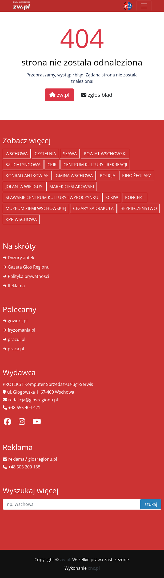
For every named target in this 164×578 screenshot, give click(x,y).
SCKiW (111, 197)
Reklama (16, 286)
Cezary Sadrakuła (93, 208)
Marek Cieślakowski (71, 186)
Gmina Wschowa (74, 176)
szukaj (151, 504)
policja (107, 176)
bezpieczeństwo (139, 208)
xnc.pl (94, 568)
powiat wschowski (105, 154)
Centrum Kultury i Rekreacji (95, 165)
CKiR (52, 165)
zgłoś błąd (96, 94)
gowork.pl (17, 321)
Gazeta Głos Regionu (29, 267)
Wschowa (17, 154)
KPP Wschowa (21, 219)
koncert (134, 197)
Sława (70, 154)
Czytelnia (45, 154)
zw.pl (59, 94)
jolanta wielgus (24, 186)
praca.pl (16, 349)
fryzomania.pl (21, 330)
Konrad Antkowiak (27, 176)
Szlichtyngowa (23, 165)
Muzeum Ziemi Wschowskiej (36, 208)
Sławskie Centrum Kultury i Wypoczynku (52, 197)
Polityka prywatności (28, 276)
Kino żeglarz (136, 176)
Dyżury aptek (21, 258)
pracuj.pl (16, 339)
